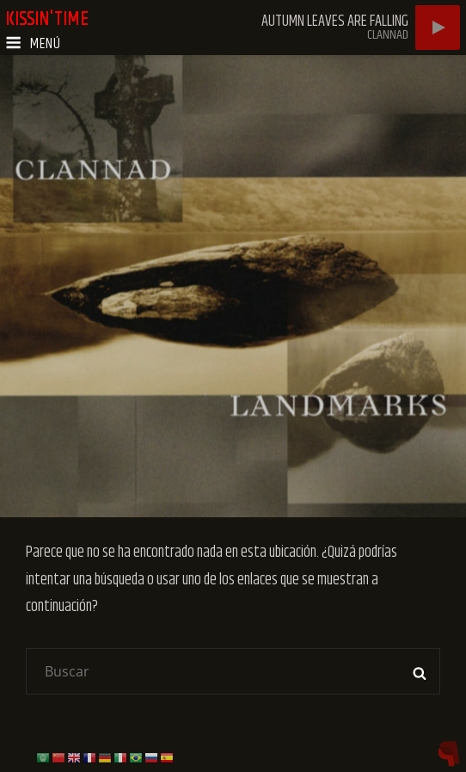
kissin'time (47, 18)
